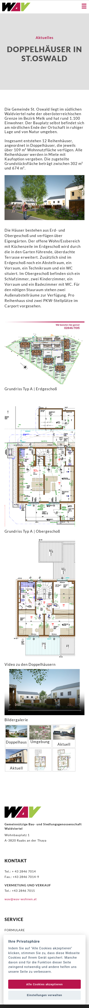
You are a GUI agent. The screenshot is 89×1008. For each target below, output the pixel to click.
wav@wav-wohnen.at (21, 899)
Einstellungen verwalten (44, 995)
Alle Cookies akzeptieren (44, 984)
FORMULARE (15, 930)
